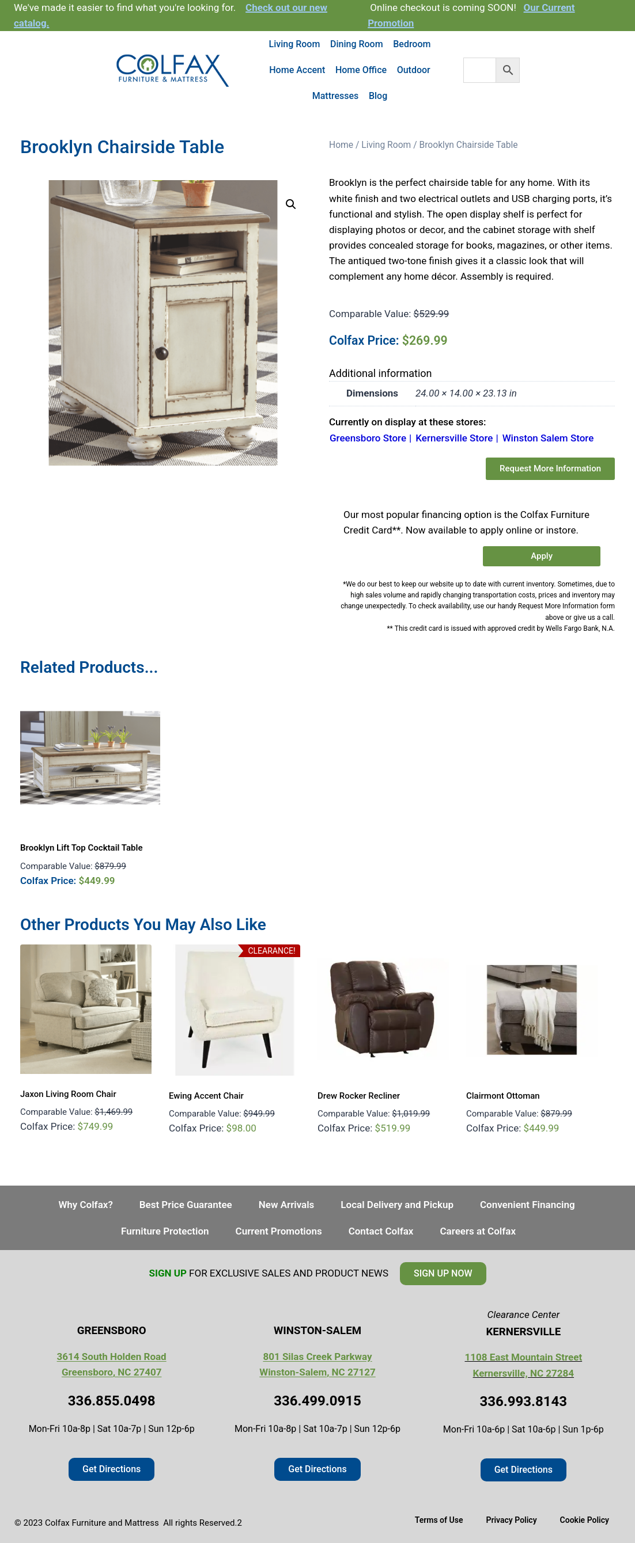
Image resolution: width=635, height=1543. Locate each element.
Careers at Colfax (478, 1231)
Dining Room (356, 44)
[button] (291, 204)
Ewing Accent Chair (206, 1096)
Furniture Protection (165, 1231)
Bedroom (411, 44)
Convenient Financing (527, 1204)
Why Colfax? (85, 1204)
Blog (378, 95)
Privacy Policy (511, 1520)
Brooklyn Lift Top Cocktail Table (81, 848)
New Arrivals (287, 1204)
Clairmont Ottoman (503, 1096)
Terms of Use (439, 1520)
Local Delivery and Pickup (397, 1204)
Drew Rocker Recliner (359, 1096)
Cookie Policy (584, 1520)
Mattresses (335, 95)
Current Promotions (279, 1231)
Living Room (294, 44)
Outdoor (413, 69)
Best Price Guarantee (185, 1204)
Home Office (361, 69)
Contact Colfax (381, 1231)
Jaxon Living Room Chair (68, 1094)
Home (341, 144)
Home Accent (297, 69)
